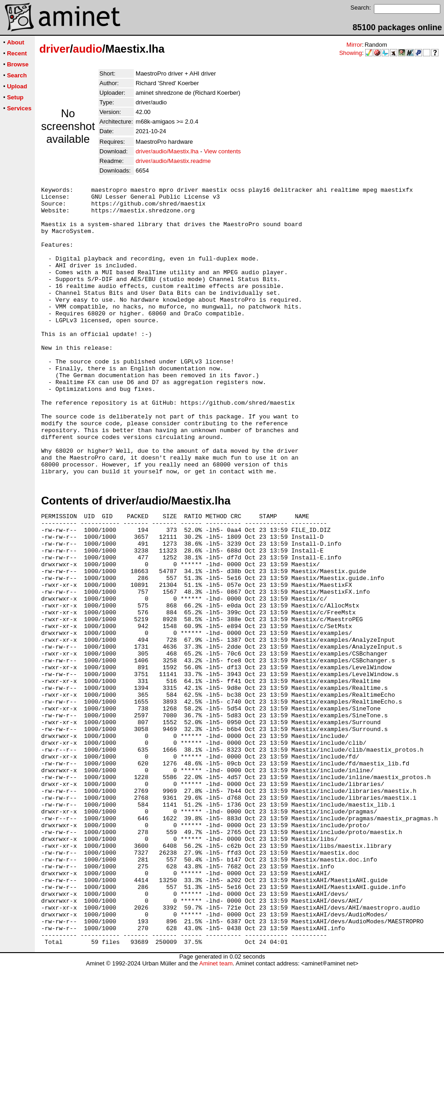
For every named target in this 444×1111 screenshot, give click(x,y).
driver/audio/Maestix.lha (167, 151)
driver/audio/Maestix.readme (173, 160)
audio (87, 49)
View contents (222, 151)
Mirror (354, 44)
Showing (350, 52)
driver (54, 49)
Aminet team (216, 1107)
